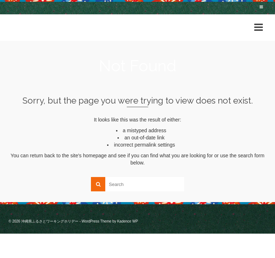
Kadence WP (127, 221)
